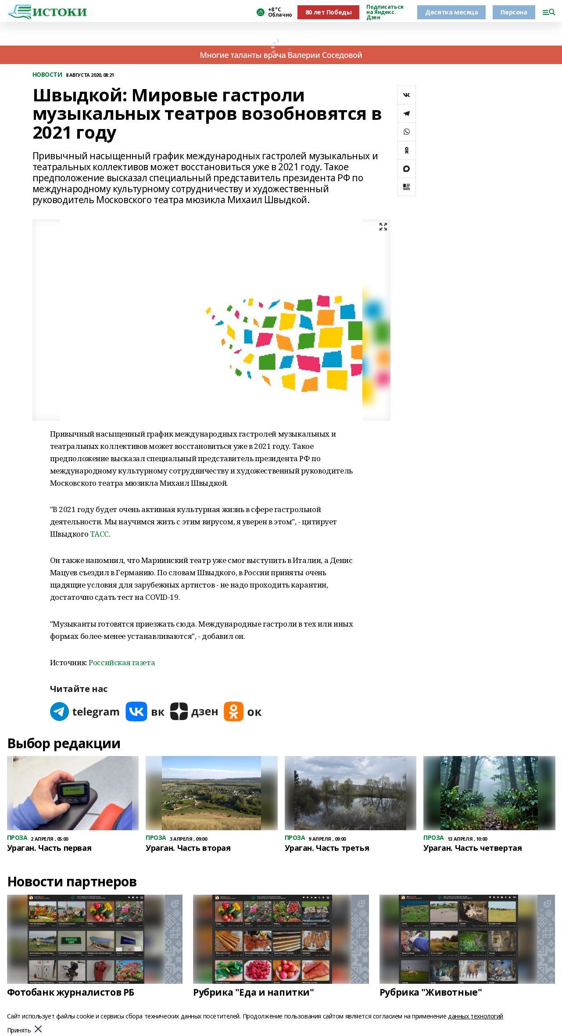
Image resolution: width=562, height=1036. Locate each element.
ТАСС (99, 534)
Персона (514, 12)
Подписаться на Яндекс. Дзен (384, 12)
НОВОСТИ (47, 75)
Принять (19, 1030)
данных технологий (475, 1016)
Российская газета (122, 662)
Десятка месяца (451, 12)
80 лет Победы (328, 12)
